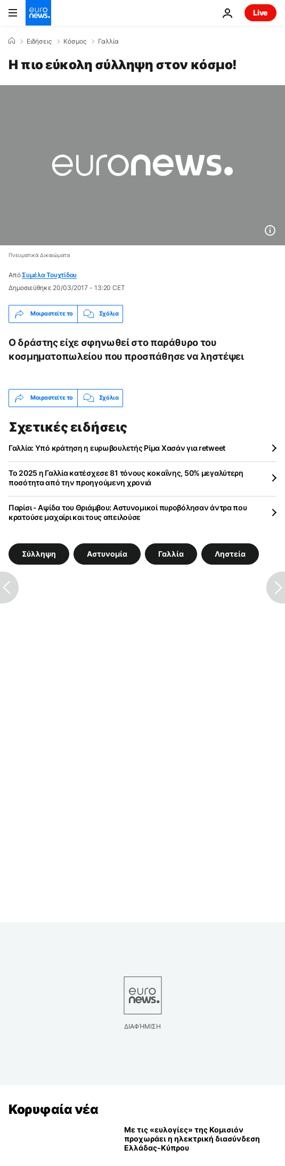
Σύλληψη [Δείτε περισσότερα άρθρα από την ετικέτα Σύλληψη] (39, 553)
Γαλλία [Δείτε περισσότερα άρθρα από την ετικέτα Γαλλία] (171, 553)
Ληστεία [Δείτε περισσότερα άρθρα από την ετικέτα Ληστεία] (230, 553)
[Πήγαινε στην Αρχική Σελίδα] (38, 13)
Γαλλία (108, 41)
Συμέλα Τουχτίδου (49, 275)
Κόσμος (74, 41)
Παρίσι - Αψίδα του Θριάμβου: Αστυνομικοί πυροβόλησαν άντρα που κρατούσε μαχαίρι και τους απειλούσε (128, 512)
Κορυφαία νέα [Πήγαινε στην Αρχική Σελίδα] (53, 1109)
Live (260, 12)
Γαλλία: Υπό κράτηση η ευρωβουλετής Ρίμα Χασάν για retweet (117, 447)
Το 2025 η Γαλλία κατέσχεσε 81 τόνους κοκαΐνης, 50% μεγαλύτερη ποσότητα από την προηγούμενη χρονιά (126, 477)
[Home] (12, 41)
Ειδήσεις (39, 41)
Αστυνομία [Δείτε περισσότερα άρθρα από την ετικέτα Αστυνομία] (107, 553)
